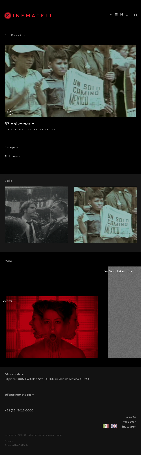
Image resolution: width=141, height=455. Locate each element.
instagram (129, 427)
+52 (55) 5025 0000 (19, 411)
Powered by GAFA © (16, 445)
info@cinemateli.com (19, 395)
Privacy (9, 441)
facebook (129, 422)
